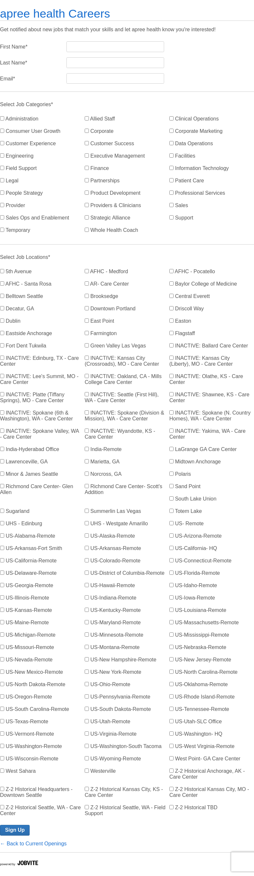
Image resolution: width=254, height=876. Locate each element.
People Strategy (21, 193)
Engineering (17, 156)
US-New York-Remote (113, 672)
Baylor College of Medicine (203, 284)
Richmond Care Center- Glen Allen (36, 489)
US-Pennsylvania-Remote (117, 696)
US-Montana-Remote (112, 647)
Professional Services (197, 193)
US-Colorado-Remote (112, 560)
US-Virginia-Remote (110, 734)
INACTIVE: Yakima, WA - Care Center (207, 434)
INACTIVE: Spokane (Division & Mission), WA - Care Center (124, 415)
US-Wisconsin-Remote (29, 758)
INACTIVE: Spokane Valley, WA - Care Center (39, 434)
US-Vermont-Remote (27, 734)
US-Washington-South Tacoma (123, 746)
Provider (12, 205)
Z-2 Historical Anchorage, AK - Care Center (207, 774)
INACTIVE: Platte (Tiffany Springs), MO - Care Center (32, 397)
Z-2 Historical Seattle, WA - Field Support (125, 810)
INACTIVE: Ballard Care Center (208, 345)
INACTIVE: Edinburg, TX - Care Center (39, 361)
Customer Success (109, 143)
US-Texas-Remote (24, 721)
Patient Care (186, 180)
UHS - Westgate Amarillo (116, 523)
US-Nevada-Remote (26, 659)
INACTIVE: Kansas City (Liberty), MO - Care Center (201, 361)
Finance (97, 168)
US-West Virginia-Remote (201, 746)
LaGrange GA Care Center (203, 449)
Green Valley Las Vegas (115, 345)
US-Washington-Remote (31, 746)
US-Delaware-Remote (28, 573)
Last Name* (13, 62)
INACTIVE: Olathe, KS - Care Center (206, 379)
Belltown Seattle (21, 296)
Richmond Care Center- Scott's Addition (123, 489)
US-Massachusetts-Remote (204, 622)
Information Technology (199, 168)
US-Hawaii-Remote (110, 585)
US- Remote (186, 523)
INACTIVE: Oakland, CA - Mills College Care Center (123, 379)
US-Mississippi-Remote (199, 635)
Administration (19, 118)
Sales (178, 205)
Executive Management (115, 156)
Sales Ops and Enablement (34, 217)
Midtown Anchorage (195, 461)
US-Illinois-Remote (24, 597)
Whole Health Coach (111, 230)
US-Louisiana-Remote (197, 610)
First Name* (13, 46)
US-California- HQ (193, 548)
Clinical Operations (194, 118)
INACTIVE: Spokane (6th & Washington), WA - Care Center (36, 415)
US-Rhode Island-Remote (202, 696)
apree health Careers (55, 13)
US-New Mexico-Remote (31, 672)
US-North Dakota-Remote (32, 684)
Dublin (10, 321)
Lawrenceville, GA (24, 461)
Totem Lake (185, 511)
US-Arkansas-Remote (113, 548)
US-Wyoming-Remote (113, 758)
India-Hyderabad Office (29, 449)
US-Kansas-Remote (26, 610)
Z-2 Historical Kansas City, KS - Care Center (124, 792)
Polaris (180, 474)
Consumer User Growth (30, 131)
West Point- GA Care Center (204, 758)
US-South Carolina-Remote (34, 709)
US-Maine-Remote (24, 622)
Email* (7, 78)
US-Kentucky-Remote (113, 610)
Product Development (112, 193)
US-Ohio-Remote (107, 684)
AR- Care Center (107, 284)
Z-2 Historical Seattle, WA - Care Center (40, 810)
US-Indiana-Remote (110, 597)
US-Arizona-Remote (195, 536)
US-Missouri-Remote (27, 647)
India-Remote (103, 449)
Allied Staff (100, 118)
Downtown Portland (110, 308)
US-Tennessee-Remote (199, 709)
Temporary (15, 230)
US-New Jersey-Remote (200, 659)
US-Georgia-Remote (26, 585)
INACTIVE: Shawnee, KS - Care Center (209, 397)
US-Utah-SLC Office (195, 721)
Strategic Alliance (107, 217)
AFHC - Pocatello (192, 271)
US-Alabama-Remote (27, 536)
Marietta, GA (102, 461)
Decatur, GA (17, 308)
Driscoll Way (186, 308)
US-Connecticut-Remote (200, 560)
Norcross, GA (103, 474)
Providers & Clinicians (113, 205)
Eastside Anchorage (26, 333)
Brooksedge (101, 296)
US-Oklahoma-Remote (198, 684)
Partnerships (102, 180)
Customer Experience (28, 143)
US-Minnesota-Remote (114, 635)
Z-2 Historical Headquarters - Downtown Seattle (36, 792)
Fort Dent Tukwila (23, 345)
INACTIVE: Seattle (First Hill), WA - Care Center (122, 397)
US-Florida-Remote (194, 573)
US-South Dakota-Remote (118, 709)
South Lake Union (193, 499)
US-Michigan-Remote (27, 635)
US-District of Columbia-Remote (124, 573)
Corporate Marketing (195, 131)
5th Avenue (16, 271)
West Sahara (18, 771)
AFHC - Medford (106, 271)
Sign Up (14, 830)
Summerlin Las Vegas (113, 511)
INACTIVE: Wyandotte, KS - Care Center (120, 434)
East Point (99, 321)
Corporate (99, 131)
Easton (180, 321)
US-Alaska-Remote (110, 536)
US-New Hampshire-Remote (120, 659)
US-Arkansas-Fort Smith (31, 548)
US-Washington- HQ (195, 734)
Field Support (18, 168)
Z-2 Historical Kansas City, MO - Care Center (209, 792)
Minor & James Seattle (29, 474)
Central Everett (189, 296)
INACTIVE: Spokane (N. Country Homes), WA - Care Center (210, 415)
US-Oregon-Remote (26, 696)
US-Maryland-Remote (113, 622)
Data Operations (191, 143)
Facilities (182, 156)
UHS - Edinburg (21, 523)
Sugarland (14, 511)
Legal (9, 180)
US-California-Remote (28, 560)
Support (181, 217)
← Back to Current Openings (33, 843)
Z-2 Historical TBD (193, 807)
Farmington (101, 333)
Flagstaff (182, 333)
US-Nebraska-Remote (197, 647)
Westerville (100, 771)
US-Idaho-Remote (193, 585)
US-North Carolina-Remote (203, 672)
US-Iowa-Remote (192, 597)
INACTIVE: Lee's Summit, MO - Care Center (39, 379)
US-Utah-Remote (107, 721)
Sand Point (185, 486)
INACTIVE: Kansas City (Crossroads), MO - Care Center (122, 361)
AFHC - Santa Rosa (25, 284)
